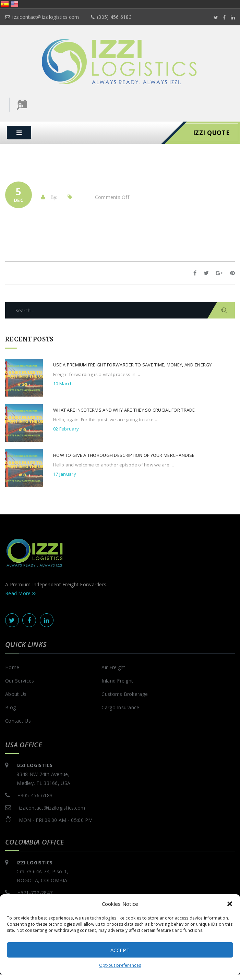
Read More (20, 594)
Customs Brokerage (124, 695)
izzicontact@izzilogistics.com (42, 17)
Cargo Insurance (120, 708)
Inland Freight (117, 682)
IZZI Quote (211, 134)
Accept (120, 950)
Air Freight (113, 668)
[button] (229, 903)
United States (14, 4)
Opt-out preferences (120, 965)
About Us (15, 695)
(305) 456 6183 (111, 17)
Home (12, 668)
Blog (10, 708)
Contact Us (18, 722)
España (5, 4)
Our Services (19, 682)
